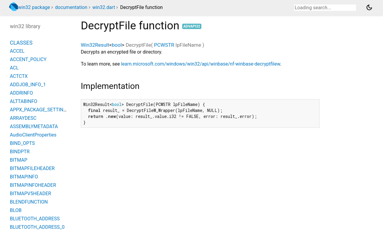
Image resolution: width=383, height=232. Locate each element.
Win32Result (95, 45)
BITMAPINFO (24, 177)
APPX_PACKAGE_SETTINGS (39, 110)
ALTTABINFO (23, 101)
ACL (14, 68)
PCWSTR (164, 45)
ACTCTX (19, 76)
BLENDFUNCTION (29, 202)
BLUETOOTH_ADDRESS (35, 219)
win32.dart (103, 7)
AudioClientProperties (33, 135)
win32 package (34, 7)
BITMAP (18, 160)
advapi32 (191, 26)
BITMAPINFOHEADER (33, 185)
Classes (21, 43)
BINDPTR (20, 151)
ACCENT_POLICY (28, 59)
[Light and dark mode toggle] (369, 7)
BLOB (16, 210)
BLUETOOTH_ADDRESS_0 (37, 227)
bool (117, 45)
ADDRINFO (21, 93)
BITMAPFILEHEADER (32, 168)
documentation (71, 7)
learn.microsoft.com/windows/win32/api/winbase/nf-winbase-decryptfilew (200, 64)
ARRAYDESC (23, 118)
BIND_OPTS (22, 143)
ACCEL (17, 51)
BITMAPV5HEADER (30, 193)
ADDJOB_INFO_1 (28, 84)
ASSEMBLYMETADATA (34, 126)
